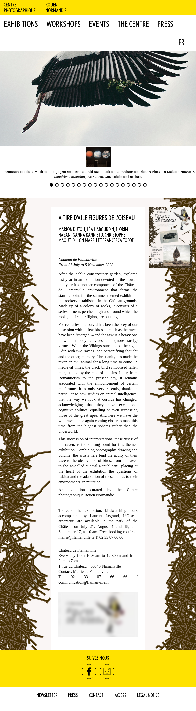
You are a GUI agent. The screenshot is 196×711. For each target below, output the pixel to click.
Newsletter (47, 695)
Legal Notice (148, 695)
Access (120, 695)
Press (165, 23)
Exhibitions (21, 23)
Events (99, 23)
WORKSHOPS (63, 23)
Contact (96, 695)
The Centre (133, 23)
